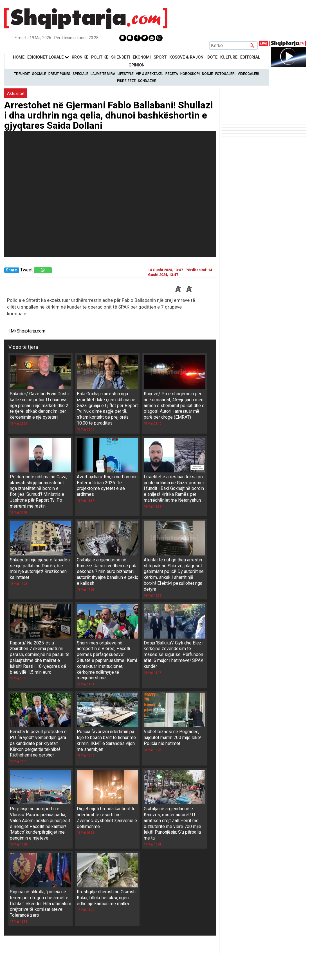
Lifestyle (126, 74)
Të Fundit (22, 74)
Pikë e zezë (126, 81)
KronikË (80, 57)
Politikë (99, 57)
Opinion (137, 65)
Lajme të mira (103, 74)
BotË (212, 57)
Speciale (80, 74)
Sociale (39, 74)
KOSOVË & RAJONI (187, 57)
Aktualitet (15, 93)
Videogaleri (248, 74)
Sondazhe (147, 81)
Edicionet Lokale (48, 57)
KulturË (228, 57)
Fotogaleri (225, 74)
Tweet (26, 270)
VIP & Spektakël (149, 74)
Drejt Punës (59, 74)
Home (18, 57)
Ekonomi (142, 57)
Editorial (250, 57)
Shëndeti (120, 57)
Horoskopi (190, 74)
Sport (160, 57)
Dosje (207, 74)
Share (11, 270)
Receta (171, 74)
